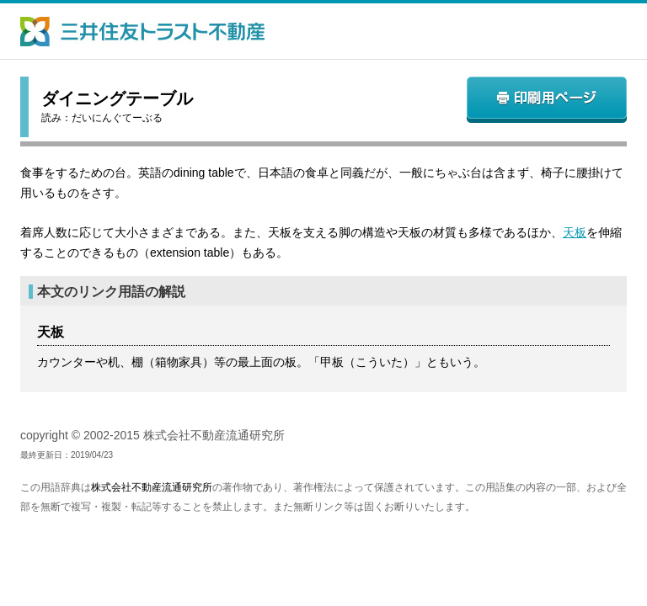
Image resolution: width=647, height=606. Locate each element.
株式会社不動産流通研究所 (151, 487)
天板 (574, 232)
